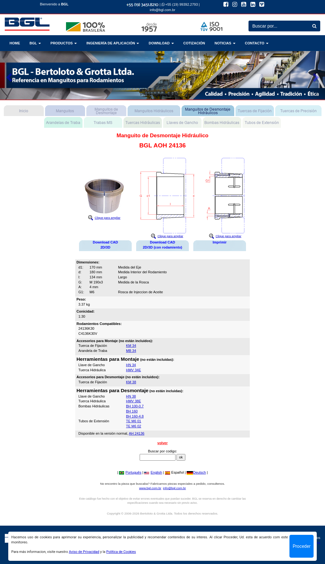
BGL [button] (35, 43)
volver (162, 443)
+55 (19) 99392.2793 (180, 4)
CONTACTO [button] (257, 43)
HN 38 (131, 396)
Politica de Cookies (121, 552)
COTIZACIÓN (194, 43)
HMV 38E (133, 401)
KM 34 (131, 345)
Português (130, 472)
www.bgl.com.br (150, 488)
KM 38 (131, 382)
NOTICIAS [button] (225, 43)
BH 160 (132, 411)
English (153, 472)
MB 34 (131, 351)
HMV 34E (133, 370)
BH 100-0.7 (135, 406)
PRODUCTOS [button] (63, 43)
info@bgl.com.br (162, 10)
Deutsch (196, 472)
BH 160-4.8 (135, 416)
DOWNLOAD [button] (161, 43)
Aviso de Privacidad (84, 552)
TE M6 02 (133, 426)
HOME (15, 43)
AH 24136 (136, 433)
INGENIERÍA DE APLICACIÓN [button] (112, 43)
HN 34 (131, 365)
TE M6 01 (133, 421)
